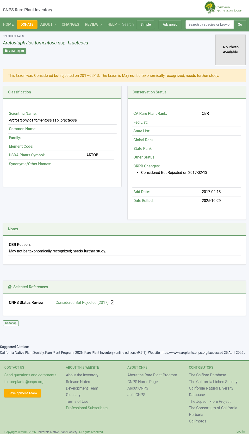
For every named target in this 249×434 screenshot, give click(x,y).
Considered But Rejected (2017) (82, 302)
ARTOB (92, 155)
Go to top (11, 323)
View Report (14, 51)
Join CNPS (136, 394)
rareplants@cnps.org (26, 381)
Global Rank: (144, 140)
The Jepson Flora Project (210, 401)
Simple (146, 24)
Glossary (73, 394)
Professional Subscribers (87, 408)
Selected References (28, 287)
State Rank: (143, 148)
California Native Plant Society (57, 432)
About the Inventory (82, 375)
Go (240, 24)
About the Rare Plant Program (152, 375)
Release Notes (78, 381)
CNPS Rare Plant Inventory (27, 9)
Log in (241, 431)
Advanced (170, 24)
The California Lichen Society (213, 381)
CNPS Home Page (142, 381)
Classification (19, 92)
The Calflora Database (207, 375)
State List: (141, 131)
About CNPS (137, 388)
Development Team (22, 393)
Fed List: (140, 122)
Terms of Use (77, 401)
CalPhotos (197, 421)
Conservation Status (149, 92)
